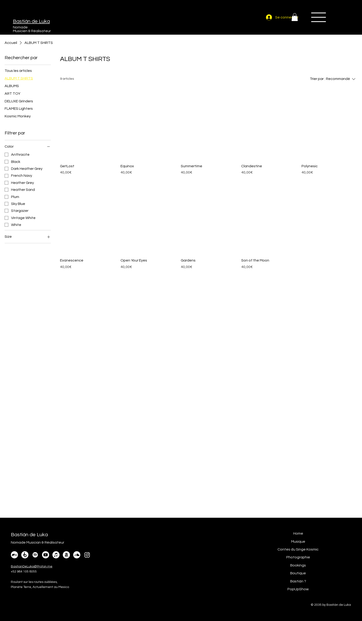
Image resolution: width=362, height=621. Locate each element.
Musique (298, 541)
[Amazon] (66, 554)
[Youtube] (45, 554)
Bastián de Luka (31, 21)
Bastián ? (298, 581)
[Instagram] (87, 554)
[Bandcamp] (14, 554)
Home (298, 533)
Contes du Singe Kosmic (298, 549)
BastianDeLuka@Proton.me (31, 566)
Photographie (298, 557)
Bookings (298, 565)
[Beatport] (24, 554)
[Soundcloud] (76, 554)
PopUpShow (298, 589)
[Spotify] (35, 554)
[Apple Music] (56, 554)
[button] (294, 17)
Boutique (298, 573)
